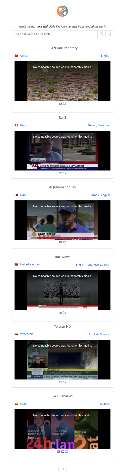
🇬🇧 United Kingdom (28, 264)
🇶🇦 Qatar (21, 195)
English (105, 55)
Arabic (95, 195)
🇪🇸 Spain (21, 404)
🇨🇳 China (21, 55)
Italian (92, 125)
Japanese (93, 264)
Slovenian (104, 125)
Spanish (105, 264)
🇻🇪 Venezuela (24, 334)
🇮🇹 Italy (20, 125)
